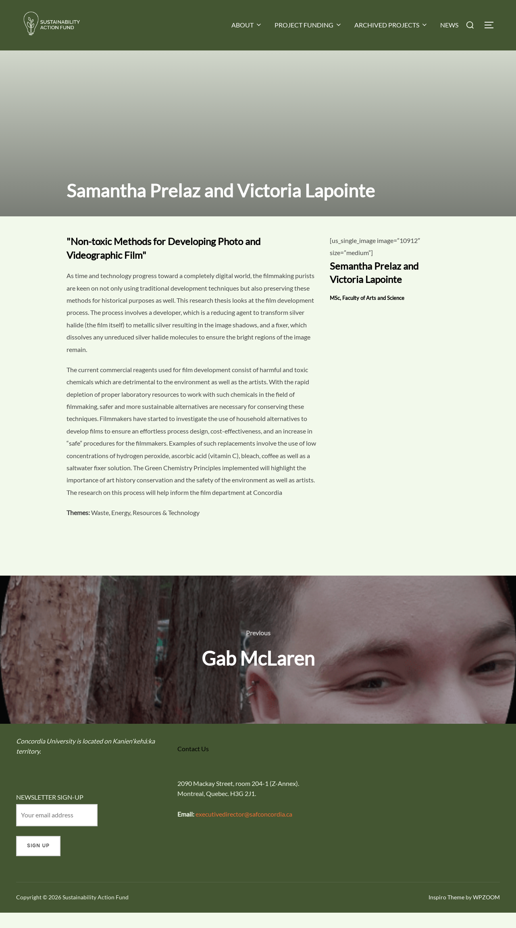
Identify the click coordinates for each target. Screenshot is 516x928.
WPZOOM (486, 912)
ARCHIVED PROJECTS (391, 25)
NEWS (449, 25)
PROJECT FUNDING (308, 25)
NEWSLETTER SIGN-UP (49, 813)
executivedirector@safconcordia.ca (244, 830)
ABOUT (246, 25)
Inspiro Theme (446, 912)
